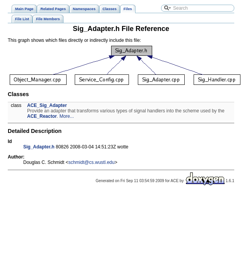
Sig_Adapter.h (39, 147)
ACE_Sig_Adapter (47, 105)
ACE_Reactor (42, 116)
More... (66, 116)
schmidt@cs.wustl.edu (91, 162)
